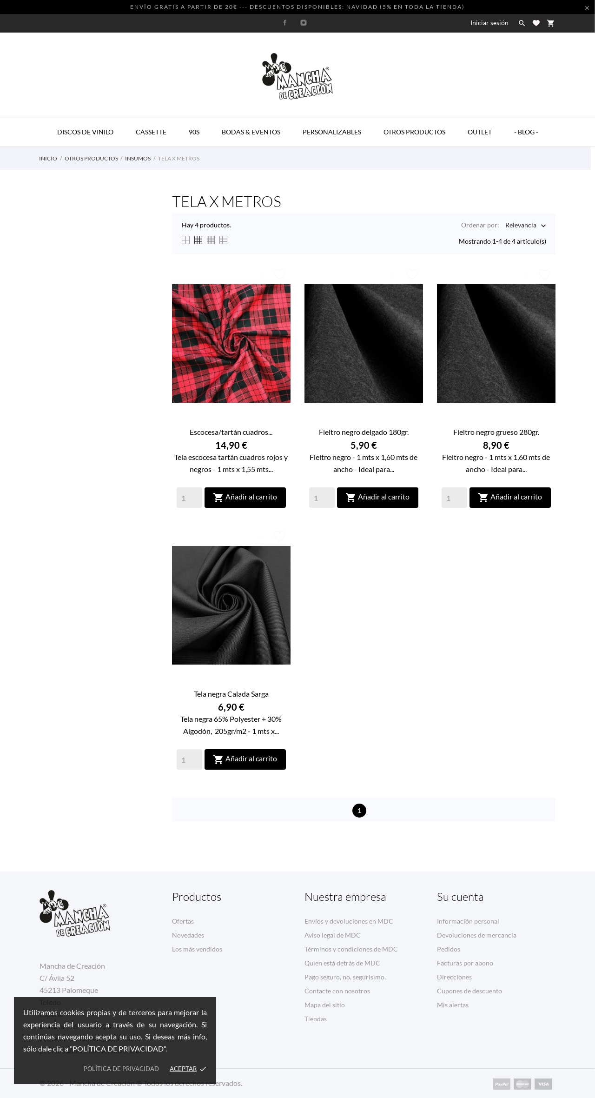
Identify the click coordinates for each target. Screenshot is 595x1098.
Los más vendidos (197, 949)
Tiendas (315, 1019)
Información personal (468, 921)
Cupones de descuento (469, 991)
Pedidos (448, 949)
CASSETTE (151, 132)
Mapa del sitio (324, 1005)
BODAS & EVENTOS (251, 132)
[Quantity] (189, 497)
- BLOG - (526, 132)
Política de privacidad (121, 1068)
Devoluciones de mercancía (476, 935)
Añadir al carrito (245, 497)
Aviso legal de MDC (332, 935)
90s (194, 132)
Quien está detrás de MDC (342, 963)
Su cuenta (460, 897)
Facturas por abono (465, 963)
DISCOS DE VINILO (85, 132)
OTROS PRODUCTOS (414, 132)
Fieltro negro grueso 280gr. (496, 431)
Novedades (188, 935)
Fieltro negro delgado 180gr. (364, 431)
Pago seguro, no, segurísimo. (345, 977)
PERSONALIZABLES (332, 132)
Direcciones (454, 977)
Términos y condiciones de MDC (351, 949)
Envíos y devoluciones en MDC (348, 921)
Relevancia (520, 226)
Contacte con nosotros (337, 991)
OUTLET (480, 132)
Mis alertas (453, 1005)
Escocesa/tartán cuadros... (231, 431)
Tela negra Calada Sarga (231, 693)
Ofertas (183, 921)
